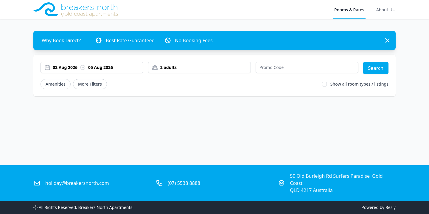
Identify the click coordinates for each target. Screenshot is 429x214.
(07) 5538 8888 (184, 183)
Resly (391, 207)
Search (375, 68)
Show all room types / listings (359, 84)
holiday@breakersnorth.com (77, 183)
